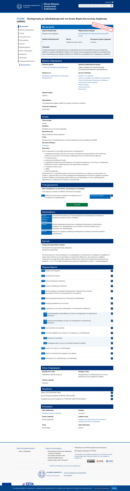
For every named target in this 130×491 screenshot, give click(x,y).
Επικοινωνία (82, 89)
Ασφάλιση (81, 419)
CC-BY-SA (93, 446)
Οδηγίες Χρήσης (83, 85)
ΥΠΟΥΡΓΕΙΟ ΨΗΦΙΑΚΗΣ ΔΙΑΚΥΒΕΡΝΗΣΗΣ (55, 67)
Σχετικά (22, 44)
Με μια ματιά (24, 26)
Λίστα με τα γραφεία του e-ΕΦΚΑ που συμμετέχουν (94, 78)
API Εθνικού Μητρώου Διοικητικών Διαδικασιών (65, 466)
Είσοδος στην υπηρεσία (85, 76)
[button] (101, 488)
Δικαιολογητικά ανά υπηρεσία (87, 82)
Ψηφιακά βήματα (25, 47)
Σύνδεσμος (45, 145)
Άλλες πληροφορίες (26, 51)
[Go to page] (111, 5)
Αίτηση (22, 33)
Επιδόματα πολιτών (48, 413)
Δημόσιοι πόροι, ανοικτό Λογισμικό (58, 455)
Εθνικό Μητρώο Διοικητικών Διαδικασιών (51, 6)
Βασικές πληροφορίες (27, 30)
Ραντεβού (58, 413)
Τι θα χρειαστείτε (25, 37)
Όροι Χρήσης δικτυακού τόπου (56, 451)
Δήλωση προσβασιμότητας (55, 453)
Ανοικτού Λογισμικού (101, 443)
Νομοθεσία (23, 54)
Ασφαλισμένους (47, 78)
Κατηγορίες (23, 58)
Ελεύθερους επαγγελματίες (51, 76)
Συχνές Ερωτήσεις (84, 87)
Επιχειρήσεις (64, 76)
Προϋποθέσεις (24, 40)
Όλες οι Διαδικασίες (25, 447)
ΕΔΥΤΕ (87, 443)
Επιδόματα (96, 421)
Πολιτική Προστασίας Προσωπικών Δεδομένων (93, 80)
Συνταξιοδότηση (90, 419)
